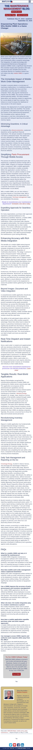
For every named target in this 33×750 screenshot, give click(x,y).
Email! (28, 748)
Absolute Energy (21, 393)
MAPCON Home (16, 11)
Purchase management (20, 197)
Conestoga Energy (6, 464)
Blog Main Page (10, 15)
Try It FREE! (16, 674)
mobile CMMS (18, 73)
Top (16, 681)
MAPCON (12, 748)
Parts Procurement (20, 154)
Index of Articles (22, 15)
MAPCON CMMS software (13, 659)
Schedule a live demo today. (21, 204)
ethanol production (17, 130)
